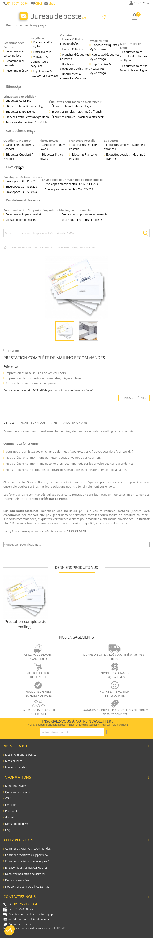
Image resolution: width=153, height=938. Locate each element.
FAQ (7, 830)
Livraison (10, 805)
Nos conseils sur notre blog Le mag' (27, 887)
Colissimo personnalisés (21, 220)
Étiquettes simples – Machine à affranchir (78, 111)
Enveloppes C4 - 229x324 (21, 192)
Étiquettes (111, 141)
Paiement (11, 811)
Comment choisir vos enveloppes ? (27, 861)
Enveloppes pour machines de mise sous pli (73, 180)
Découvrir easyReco (17, 880)
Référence (10, 366)
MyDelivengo (98, 41)
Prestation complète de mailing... (25, 624)
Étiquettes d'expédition (19, 96)
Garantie (10, 817)
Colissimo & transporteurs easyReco (39, 61)
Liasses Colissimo (73, 49)
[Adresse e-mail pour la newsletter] (72, 732)
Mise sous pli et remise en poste (81, 220)
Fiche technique (33, 422)
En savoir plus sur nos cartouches (26, 868)
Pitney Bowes (49, 141)
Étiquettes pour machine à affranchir (75, 102)
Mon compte (15, 746)
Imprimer (14, 350)
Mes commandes (16, 767)
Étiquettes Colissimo (18, 101)
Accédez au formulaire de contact (29, 919)
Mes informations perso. (20, 755)
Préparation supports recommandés (84, 214)
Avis (55, 422)
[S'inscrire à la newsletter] (107, 732)
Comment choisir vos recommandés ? (29, 849)
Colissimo (66, 35)
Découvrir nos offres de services (25, 874)
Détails (9, 422)
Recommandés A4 (17, 71)
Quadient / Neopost (17, 141)
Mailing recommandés (75, 210)
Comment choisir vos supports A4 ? (27, 855)
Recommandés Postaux (13, 45)
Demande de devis (17, 824)
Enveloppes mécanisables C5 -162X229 (68, 189)
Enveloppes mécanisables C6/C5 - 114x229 (71, 184)
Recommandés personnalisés (24, 214)
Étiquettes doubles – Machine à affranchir (78, 117)
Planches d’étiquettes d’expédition (27, 117)
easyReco (37, 38)
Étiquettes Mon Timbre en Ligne (26, 106)
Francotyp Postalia (82, 141)
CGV (7, 798)
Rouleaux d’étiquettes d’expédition (27, 122)
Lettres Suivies (42, 52)
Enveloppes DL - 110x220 (21, 181)
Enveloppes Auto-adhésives (22, 177)
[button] (9, 930)
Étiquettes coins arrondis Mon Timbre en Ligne (133, 56)
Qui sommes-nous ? (17, 792)
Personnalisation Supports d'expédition (31, 210)
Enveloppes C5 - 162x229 (21, 187)
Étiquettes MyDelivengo (20, 111)
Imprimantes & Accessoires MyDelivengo (100, 68)
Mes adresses (13, 761)
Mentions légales (15, 786)
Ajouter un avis (75, 422)
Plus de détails (134, 398)
